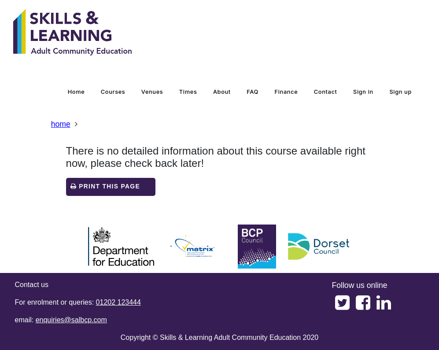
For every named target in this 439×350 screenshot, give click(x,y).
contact (325, 91)
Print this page (105, 186)
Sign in (363, 91)
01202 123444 (118, 302)
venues (152, 91)
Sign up (400, 91)
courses (113, 91)
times (188, 91)
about (222, 91)
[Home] (72, 33)
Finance (286, 91)
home (76, 91)
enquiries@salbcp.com (71, 320)
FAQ (252, 91)
